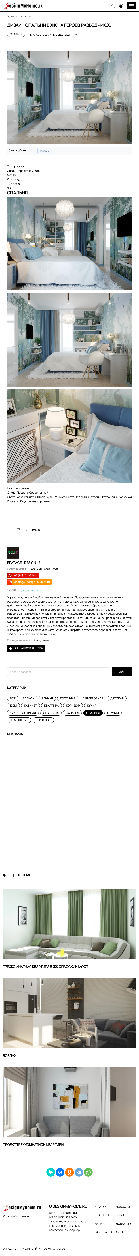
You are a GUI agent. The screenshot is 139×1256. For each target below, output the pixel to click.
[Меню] (131, 5)
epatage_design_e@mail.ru (32, 582)
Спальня (16, 34)
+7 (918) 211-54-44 (25, 575)
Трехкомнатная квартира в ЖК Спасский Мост (45, 966)
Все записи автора (26, 648)
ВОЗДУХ (9, 1055)
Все (13, 698)
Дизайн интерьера (32, 590)
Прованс (44, 151)
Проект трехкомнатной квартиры (33, 1144)
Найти (121, 672)
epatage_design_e (42, 34)
